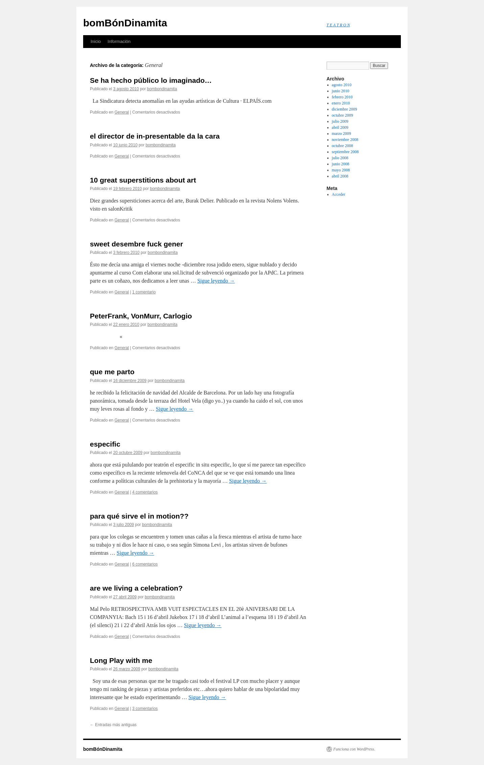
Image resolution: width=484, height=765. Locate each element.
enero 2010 (341, 103)
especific (105, 444)
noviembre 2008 (345, 139)
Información (118, 41)
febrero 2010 (342, 97)
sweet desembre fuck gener (136, 244)
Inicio (96, 41)
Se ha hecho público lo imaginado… (151, 80)
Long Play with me (121, 660)
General (122, 112)
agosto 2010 (342, 84)
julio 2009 (340, 121)
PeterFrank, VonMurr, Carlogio (141, 316)
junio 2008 (340, 164)
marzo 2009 (341, 133)
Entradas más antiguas (113, 724)
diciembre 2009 (344, 109)
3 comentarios (145, 708)
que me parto (112, 372)
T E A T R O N (338, 25)
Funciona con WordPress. (354, 749)
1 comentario (143, 292)
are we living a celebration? (136, 588)
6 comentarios (145, 564)
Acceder (338, 194)
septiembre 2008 (345, 151)
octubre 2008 (342, 145)
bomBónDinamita (125, 22)
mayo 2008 (341, 170)
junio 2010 (340, 91)
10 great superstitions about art (143, 180)
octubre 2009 (342, 115)
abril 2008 (340, 176)
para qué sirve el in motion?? (139, 516)
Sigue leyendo (216, 281)
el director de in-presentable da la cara (155, 136)
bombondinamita (162, 89)
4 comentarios (145, 492)
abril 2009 (340, 127)
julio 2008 (340, 158)
